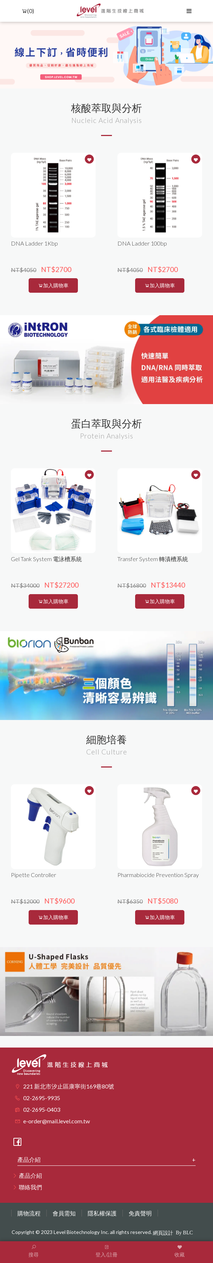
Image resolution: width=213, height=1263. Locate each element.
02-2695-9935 (41, 1097)
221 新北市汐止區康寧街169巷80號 (68, 1086)
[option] (106, 55)
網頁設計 (163, 1233)
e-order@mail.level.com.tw (56, 1121)
